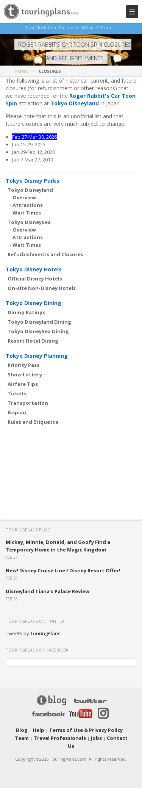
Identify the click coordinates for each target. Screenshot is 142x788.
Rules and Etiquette (33, 420)
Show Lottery (25, 373)
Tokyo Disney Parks (32, 179)
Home (21, 69)
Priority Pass (23, 363)
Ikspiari (17, 410)
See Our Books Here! (117, 27)
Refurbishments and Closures (45, 252)
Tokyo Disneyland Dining (39, 320)
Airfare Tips (23, 382)
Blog (20, 728)
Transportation (28, 401)
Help (35, 728)
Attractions (27, 203)
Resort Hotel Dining (33, 339)
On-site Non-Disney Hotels (42, 286)
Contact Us (105, 736)
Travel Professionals (51, 736)
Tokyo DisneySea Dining (38, 329)
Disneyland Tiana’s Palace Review (47, 589)
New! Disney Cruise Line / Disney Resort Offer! (63, 569)
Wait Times (26, 211)
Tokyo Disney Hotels (34, 267)
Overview (24, 196)
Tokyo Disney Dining (33, 301)
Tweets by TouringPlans (33, 631)
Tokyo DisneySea (29, 220)
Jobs (83, 736)
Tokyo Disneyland (74, 101)
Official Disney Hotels (35, 277)
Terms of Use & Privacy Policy (77, 728)
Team (120, 728)
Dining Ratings (26, 310)
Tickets (17, 392)
